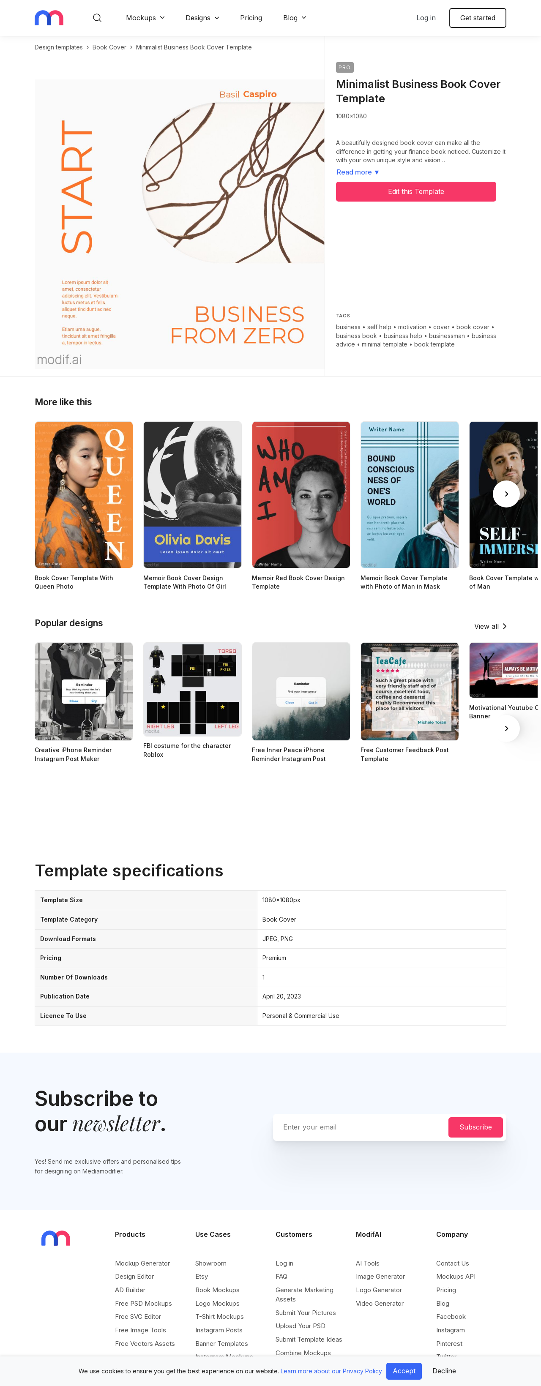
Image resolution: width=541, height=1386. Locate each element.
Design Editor (134, 1276)
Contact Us (452, 1263)
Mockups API (455, 1276)
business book (356, 335)
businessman (447, 335)
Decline (444, 1371)
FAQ (281, 1276)
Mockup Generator (142, 1263)
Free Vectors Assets (145, 1344)
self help (379, 326)
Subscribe (475, 1127)
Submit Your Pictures (306, 1313)
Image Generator (380, 1276)
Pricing (251, 18)
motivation (412, 326)
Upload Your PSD (300, 1326)
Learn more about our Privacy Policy (331, 1371)
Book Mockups (217, 1290)
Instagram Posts (219, 1330)
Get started (477, 18)
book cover (109, 47)
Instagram (450, 1330)
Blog (290, 18)
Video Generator (380, 1303)
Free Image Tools (140, 1330)
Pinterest (449, 1344)
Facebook (451, 1316)
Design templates (59, 47)
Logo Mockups (217, 1303)
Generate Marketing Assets (304, 1294)
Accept (404, 1371)
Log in (426, 18)
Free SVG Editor (138, 1316)
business (348, 326)
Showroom (211, 1263)
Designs (198, 18)
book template (434, 344)
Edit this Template (416, 191)
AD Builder (130, 1290)
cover (441, 326)
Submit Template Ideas (309, 1339)
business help (403, 335)
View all (486, 626)
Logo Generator (379, 1290)
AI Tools (368, 1263)
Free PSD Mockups (143, 1303)
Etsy (201, 1276)
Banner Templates (221, 1344)
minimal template (384, 344)
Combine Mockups (303, 1353)
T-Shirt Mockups (219, 1316)
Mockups (141, 18)
